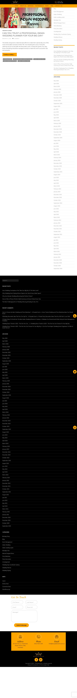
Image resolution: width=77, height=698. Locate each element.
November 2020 (58, 263)
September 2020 (58, 268)
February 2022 (57, 220)
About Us (23, 6)
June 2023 (56, 177)
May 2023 (56, 180)
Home (16, 6)
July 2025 (56, 109)
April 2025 (56, 117)
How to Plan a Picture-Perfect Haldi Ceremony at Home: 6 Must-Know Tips (63, 64)
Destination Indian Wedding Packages (23, 59)
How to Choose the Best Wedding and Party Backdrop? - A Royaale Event (21, 312)
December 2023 (58, 163)
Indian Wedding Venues (23, 61)
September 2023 (58, 171)
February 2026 (57, 89)
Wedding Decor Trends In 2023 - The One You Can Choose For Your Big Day (21, 326)
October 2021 (57, 231)
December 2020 (58, 260)
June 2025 (56, 112)
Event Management (59, 11)
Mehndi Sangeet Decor (59, 23)
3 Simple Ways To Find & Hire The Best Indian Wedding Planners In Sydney (21, 319)
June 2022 (56, 208)
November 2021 (58, 228)
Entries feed (5, 583)
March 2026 (57, 86)
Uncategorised (57, 31)
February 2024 (57, 157)
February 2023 (57, 189)
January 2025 (57, 126)
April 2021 (56, 248)
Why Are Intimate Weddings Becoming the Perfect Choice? (63, 60)
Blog (47, 6)
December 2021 (58, 226)
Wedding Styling (58, 40)
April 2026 (56, 83)
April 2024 (56, 152)
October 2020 (57, 265)
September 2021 (58, 234)
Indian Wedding (58, 14)
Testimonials (39, 6)
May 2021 (56, 245)
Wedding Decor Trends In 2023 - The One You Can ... (15, 323)
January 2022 (57, 223)
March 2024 (57, 154)
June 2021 (56, 243)
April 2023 (56, 183)
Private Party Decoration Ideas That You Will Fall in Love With (54, 316)
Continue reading (10, 55)
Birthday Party (6, 536)
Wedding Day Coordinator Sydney (62, 34)
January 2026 (57, 92)
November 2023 (58, 166)
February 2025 (57, 123)
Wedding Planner (7, 30)
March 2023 (57, 186)
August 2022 (57, 206)
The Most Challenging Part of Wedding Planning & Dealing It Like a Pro (63, 69)
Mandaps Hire (57, 20)
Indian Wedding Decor (39, 59)
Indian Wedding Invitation (10, 61)
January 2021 (57, 257)
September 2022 (58, 203)
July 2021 (56, 240)
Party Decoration (58, 28)
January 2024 (57, 160)
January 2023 (57, 191)
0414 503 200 (60, 2)
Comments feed (6, 586)
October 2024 (57, 134)
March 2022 (57, 217)
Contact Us (59, 6)
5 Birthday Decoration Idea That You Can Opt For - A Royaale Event (19, 316)
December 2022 (58, 194)
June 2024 (56, 146)
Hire (52, 6)
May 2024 (56, 149)
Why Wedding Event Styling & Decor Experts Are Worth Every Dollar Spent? (63, 56)
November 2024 (58, 132)
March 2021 (57, 251)
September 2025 (58, 103)
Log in (3, 581)
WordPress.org (6, 589)
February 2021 (57, 254)
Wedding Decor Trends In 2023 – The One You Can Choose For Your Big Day (50, 323)
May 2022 (56, 211)
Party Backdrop (58, 25)
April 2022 (56, 214)
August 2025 (57, 106)
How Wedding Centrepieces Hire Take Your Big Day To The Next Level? (63, 51)
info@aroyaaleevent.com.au (57, 643)
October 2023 (57, 169)
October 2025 (57, 100)
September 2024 (58, 137)
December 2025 (58, 95)
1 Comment (16, 38)
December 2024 (58, 129)
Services (30, 6)
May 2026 (56, 80)
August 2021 (57, 237)
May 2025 (56, 115)
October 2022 (57, 200)
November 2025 (58, 97)
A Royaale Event (8, 59)
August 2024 (57, 140)
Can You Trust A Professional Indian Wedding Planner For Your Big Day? (23, 34)
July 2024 (56, 143)
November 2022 (58, 197)
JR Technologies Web (44, 665)
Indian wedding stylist (59, 17)
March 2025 (57, 120)
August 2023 (57, 174)
